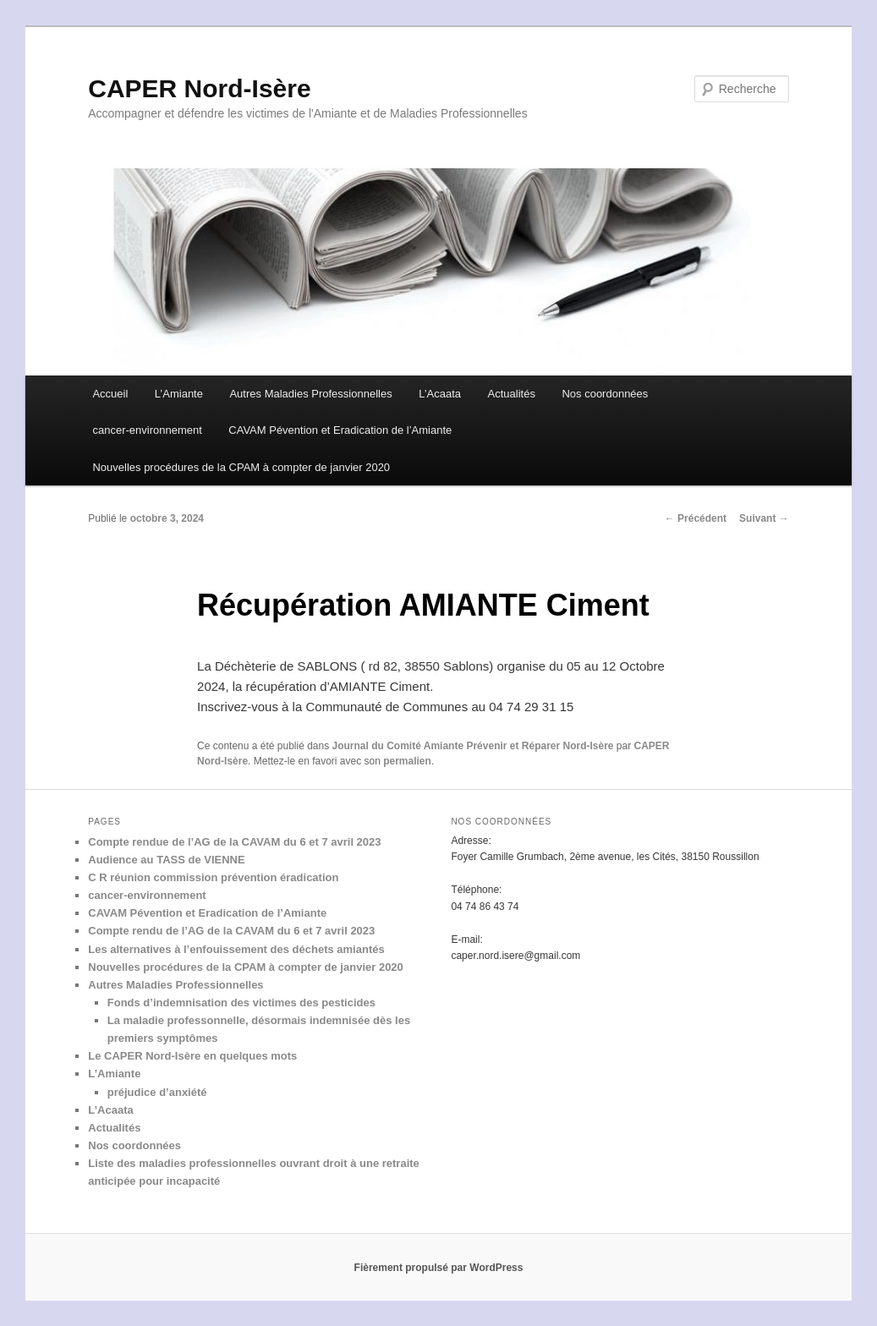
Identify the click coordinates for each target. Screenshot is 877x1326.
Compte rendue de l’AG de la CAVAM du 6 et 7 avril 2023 (234, 842)
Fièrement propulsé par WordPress (438, 1268)
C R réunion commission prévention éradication (213, 877)
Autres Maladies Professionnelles (310, 393)
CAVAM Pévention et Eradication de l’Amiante (340, 430)
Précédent (695, 518)
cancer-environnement (146, 430)
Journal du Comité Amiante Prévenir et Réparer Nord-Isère (473, 746)
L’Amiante (179, 393)
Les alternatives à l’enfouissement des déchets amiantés (236, 949)
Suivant (764, 518)
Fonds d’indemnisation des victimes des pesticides (241, 1002)
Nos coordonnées (605, 393)
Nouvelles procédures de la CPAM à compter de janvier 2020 (241, 467)
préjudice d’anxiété (157, 1092)
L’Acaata (440, 393)
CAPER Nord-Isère (199, 88)
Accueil (110, 393)
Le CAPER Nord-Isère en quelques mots (192, 1055)
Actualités (511, 393)
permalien (407, 761)
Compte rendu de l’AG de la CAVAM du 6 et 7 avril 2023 (231, 930)
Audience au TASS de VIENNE (166, 859)
